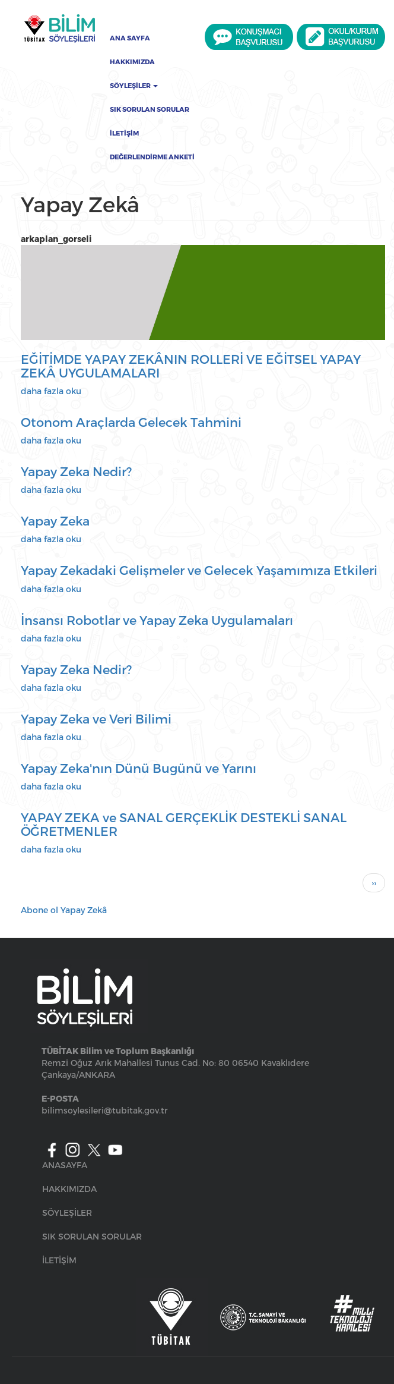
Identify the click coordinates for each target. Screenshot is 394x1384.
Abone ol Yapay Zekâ (64, 910)
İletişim (124, 133)
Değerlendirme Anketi (152, 157)
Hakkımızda (132, 62)
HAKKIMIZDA (69, 1189)
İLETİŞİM (59, 1260)
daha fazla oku (51, 391)
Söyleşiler (134, 85)
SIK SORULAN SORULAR (92, 1236)
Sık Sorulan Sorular (149, 109)
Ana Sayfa (130, 38)
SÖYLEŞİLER (67, 1212)
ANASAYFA (64, 1165)
